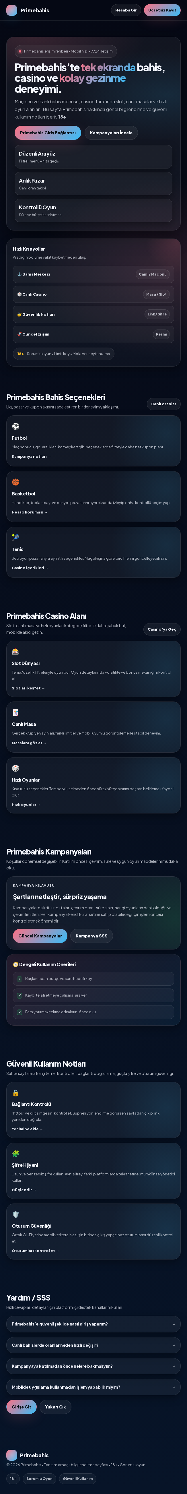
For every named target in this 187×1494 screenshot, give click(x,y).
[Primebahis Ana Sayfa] (27, 10)
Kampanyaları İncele (111, 132)
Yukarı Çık (55, 1406)
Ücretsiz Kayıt (162, 10)
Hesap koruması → (30, 512)
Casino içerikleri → (30, 567)
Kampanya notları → (31, 456)
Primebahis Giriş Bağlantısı (48, 132)
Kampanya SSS (92, 935)
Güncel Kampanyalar (40, 935)
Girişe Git (21, 1406)
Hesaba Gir (126, 10)
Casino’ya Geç (162, 629)
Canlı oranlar (163, 404)
